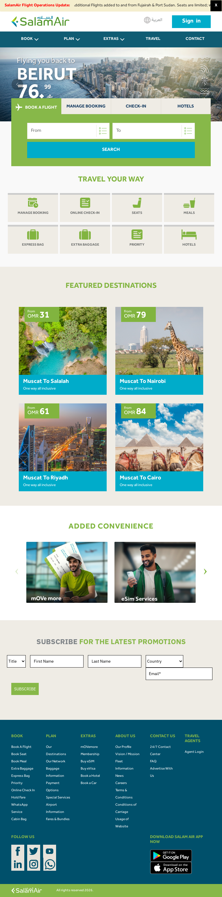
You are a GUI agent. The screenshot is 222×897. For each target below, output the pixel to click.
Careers (121, 783)
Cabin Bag (19, 819)
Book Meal (19, 761)
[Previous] (16, 572)
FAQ (153, 761)
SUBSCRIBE (25, 689)
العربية (153, 20)
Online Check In (23, 790)
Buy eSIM (87, 761)
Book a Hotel (90, 776)
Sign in (191, 22)
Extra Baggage (22, 769)
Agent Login (194, 752)
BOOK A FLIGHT (36, 107)
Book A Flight (21, 747)
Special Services (58, 798)
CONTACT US (195, 42)
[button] (17, 84)
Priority (17, 783)
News (119, 776)
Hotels (185, 107)
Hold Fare (18, 798)
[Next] (205, 572)
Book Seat (19, 754)
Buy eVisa (88, 769)
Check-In (136, 107)
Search (111, 150)
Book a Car (89, 783)
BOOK (27, 39)
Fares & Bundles (58, 819)
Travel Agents (153, 42)
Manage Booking (86, 107)
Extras (111, 39)
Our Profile (123, 747)
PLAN (69, 39)
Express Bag (20, 776)
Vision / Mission (127, 754)
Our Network (55, 761)
